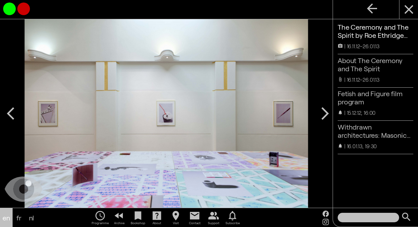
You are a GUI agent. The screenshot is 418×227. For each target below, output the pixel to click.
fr (18, 217)
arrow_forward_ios (325, 113)
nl (31, 217)
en (6, 217)
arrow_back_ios (10, 113)
